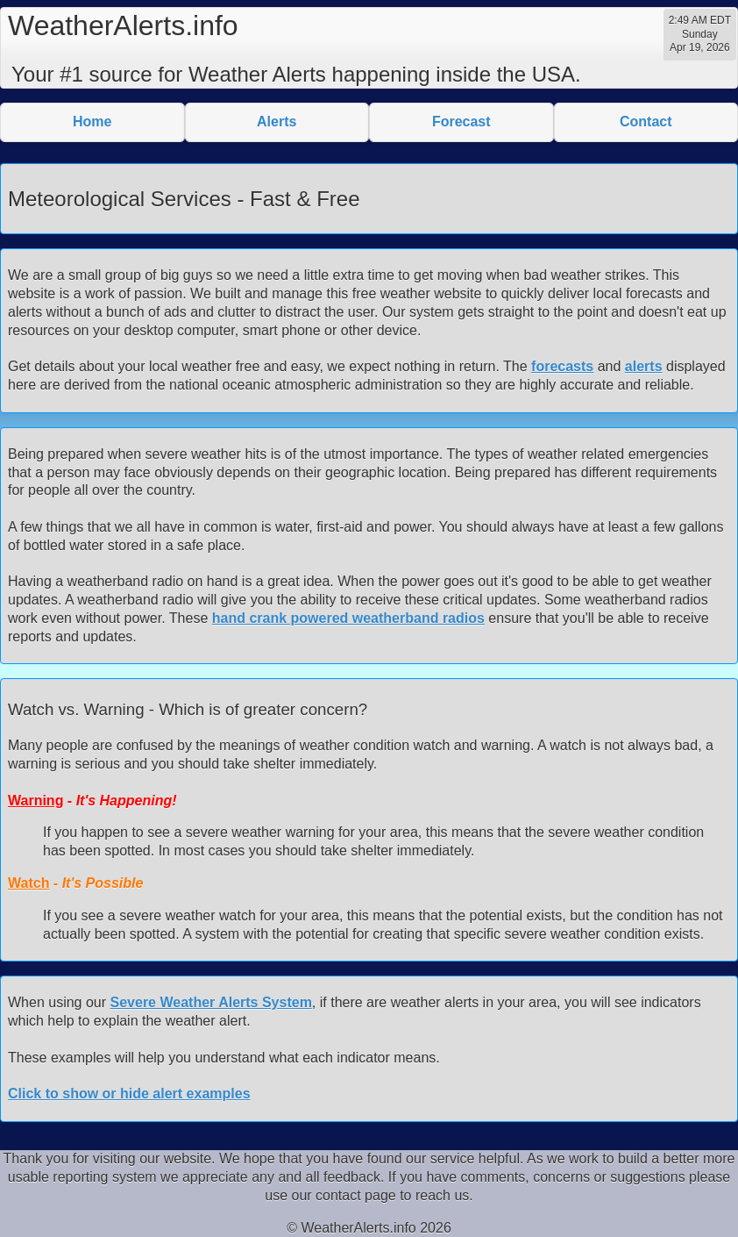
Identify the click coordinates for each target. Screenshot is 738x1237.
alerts (644, 366)
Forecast (461, 121)
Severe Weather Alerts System (211, 1002)
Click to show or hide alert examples (129, 1093)
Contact (646, 121)
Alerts (276, 121)
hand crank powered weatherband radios (348, 618)
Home (92, 121)
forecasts (562, 366)
